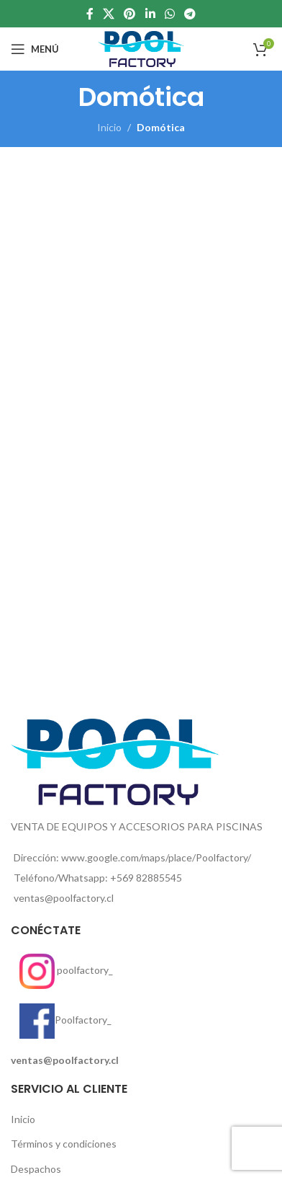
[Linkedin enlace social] (150, 14)
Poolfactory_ (61, 1019)
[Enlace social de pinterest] (129, 14)
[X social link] (108, 14)
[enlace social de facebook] (89, 14)
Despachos (36, 1169)
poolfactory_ (62, 970)
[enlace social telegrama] (190, 14)
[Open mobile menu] (35, 49)
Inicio (109, 127)
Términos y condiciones (64, 1143)
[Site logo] (141, 48)
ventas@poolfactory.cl (65, 1060)
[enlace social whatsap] (169, 14)
